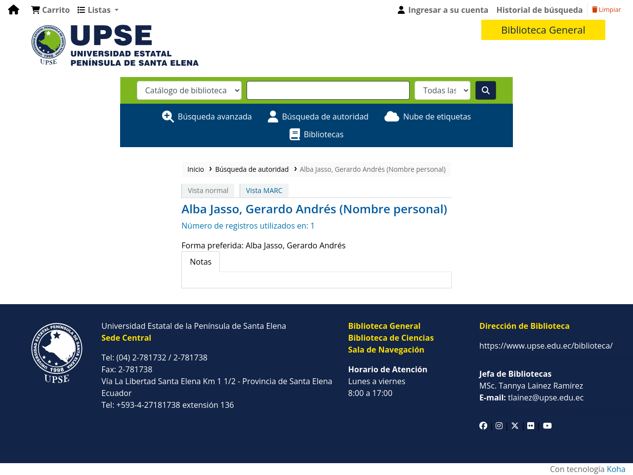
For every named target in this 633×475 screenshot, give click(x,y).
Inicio (195, 169)
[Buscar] (485, 90)
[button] (50, 10)
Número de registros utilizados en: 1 (248, 225)
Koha (616, 469)
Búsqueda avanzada (215, 116)
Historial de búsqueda (540, 9)
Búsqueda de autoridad (325, 116)
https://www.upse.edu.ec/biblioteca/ (546, 345)
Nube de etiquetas (437, 116)
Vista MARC (264, 190)
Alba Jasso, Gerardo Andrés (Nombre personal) (373, 169)
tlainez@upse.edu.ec (531, 397)
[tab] (200, 261)
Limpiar (606, 9)
